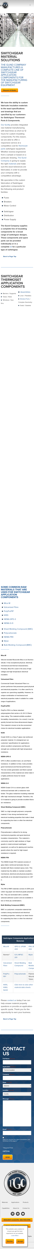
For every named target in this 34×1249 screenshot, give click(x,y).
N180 (5, 987)
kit (11, 246)
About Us (16, 1208)
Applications (15, 1202)
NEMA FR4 (8, 636)
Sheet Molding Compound (20, 964)
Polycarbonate (10, 632)
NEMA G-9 (8, 623)
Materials (5, 1202)
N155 (6, 615)
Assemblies (25, 291)
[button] (16, 10)
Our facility (5, 124)
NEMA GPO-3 (10, 619)
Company (8, 1074)
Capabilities (5, 1208)
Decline (10, 1241)
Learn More (14, 1235)
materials (13, 163)
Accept (20, 1241)
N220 (5, 990)
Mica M (7, 603)
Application (9, 1066)
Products (25, 1202)
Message (8, 1099)
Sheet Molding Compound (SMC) (18, 628)
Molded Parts (24, 299)
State (7, 1082)
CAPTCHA (6, 1151)
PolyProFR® (9, 611)
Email (7, 1129)
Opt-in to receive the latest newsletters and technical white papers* (16, 1140)
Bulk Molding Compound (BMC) (18, 644)
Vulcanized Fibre (11, 607)
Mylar (6, 640)
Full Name (9, 1058)
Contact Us (26, 1208)
